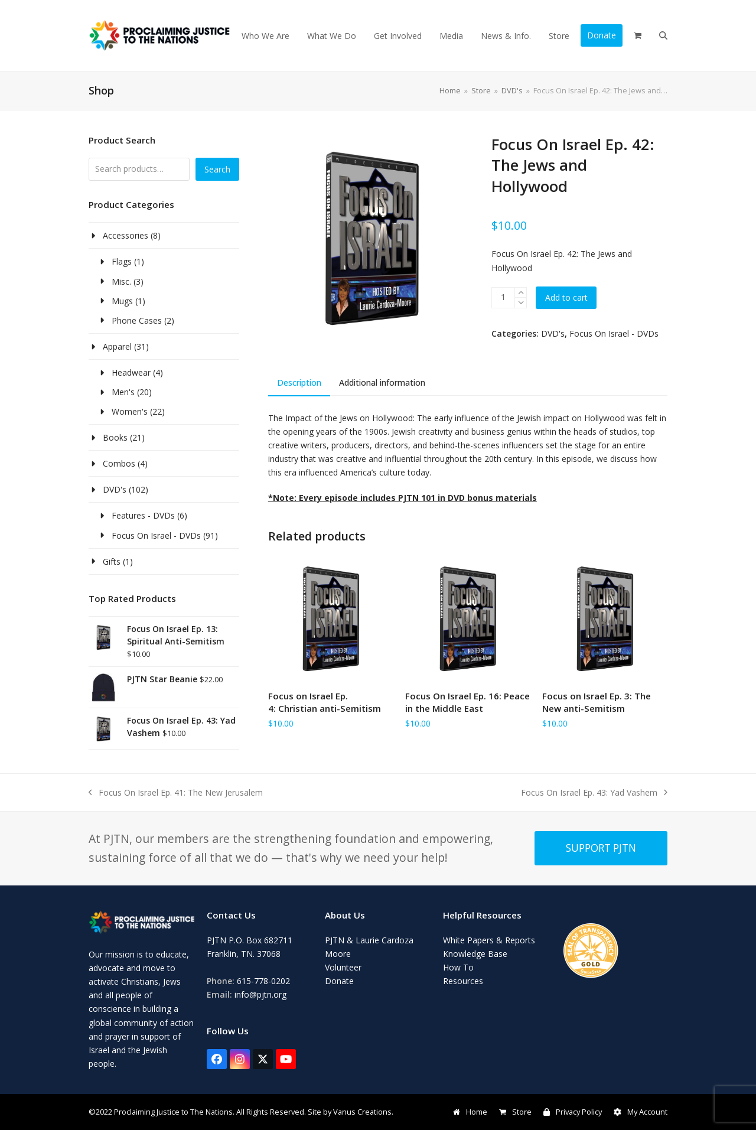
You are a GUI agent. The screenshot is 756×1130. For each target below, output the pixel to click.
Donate (339, 980)
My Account (640, 1111)
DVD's (553, 333)
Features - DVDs (143, 515)
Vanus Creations (362, 1111)
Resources (463, 980)
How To (458, 967)
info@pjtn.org (260, 994)
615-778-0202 (263, 980)
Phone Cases (137, 320)
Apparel (117, 346)
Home (470, 1111)
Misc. (121, 281)
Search (217, 169)
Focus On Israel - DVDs (614, 333)
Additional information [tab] (382, 382)
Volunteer (343, 967)
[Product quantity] (503, 297)
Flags (122, 261)
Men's (123, 392)
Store (515, 1111)
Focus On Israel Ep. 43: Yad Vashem (594, 793)
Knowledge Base (475, 953)
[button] (637, 35)
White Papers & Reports (489, 940)
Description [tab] (299, 382)
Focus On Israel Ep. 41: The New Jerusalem (176, 793)
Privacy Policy (572, 1111)
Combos (119, 463)
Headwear (131, 372)
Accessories (125, 235)
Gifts (111, 561)
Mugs (122, 301)
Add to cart (566, 297)
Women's (130, 411)
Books (115, 437)
